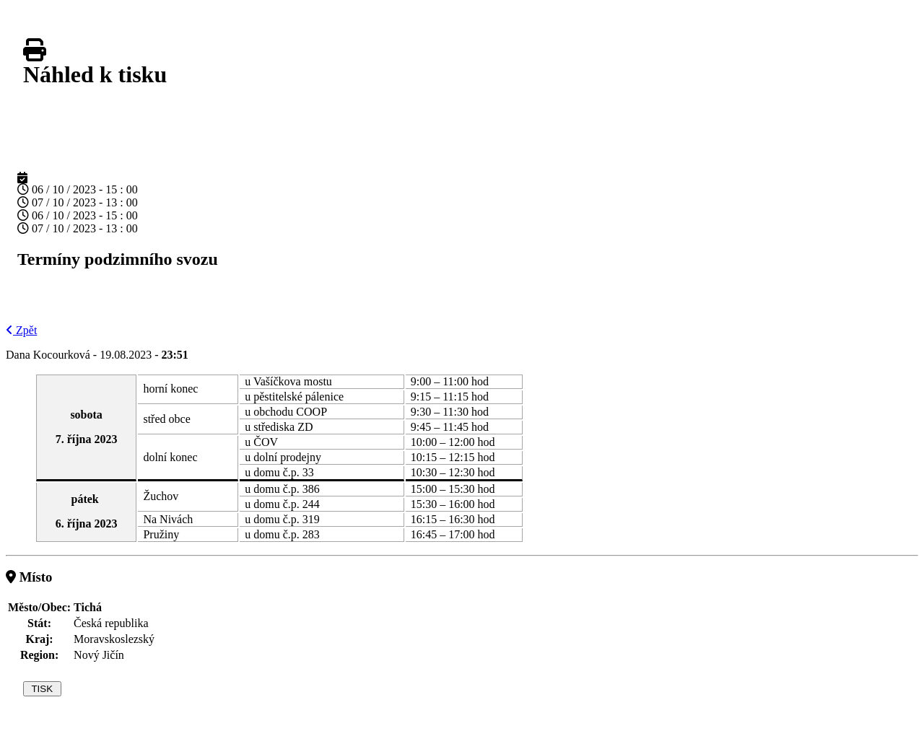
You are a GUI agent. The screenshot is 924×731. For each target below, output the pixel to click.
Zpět (21, 330)
